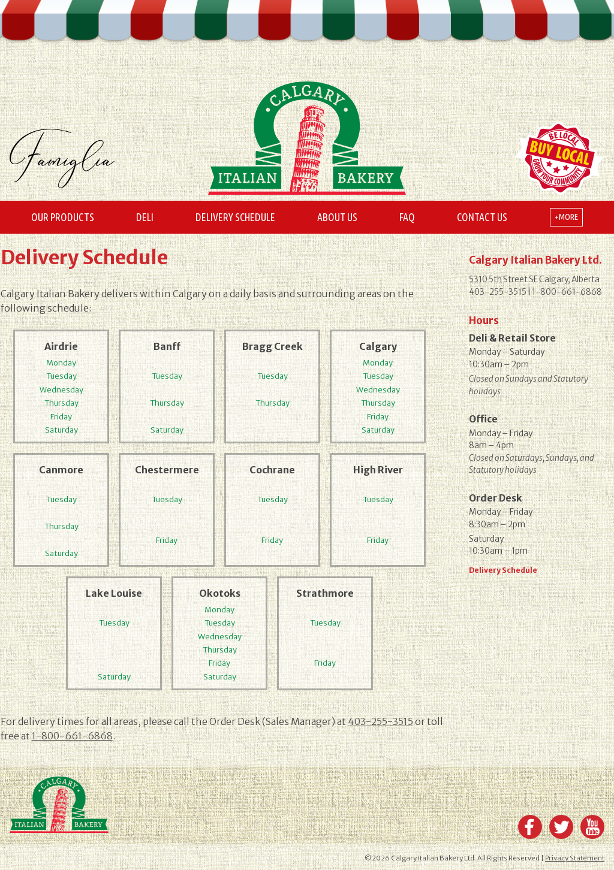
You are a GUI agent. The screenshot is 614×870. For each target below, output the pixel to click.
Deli (145, 217)
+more (566, 217)
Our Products (62, 217)
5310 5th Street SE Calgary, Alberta (534, 279)
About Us (337, 217)
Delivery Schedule (235, 217)
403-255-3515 (380, 721)
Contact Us (482, 217)
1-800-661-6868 (72, 736)
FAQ (407, 217)
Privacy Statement (574, 858)
